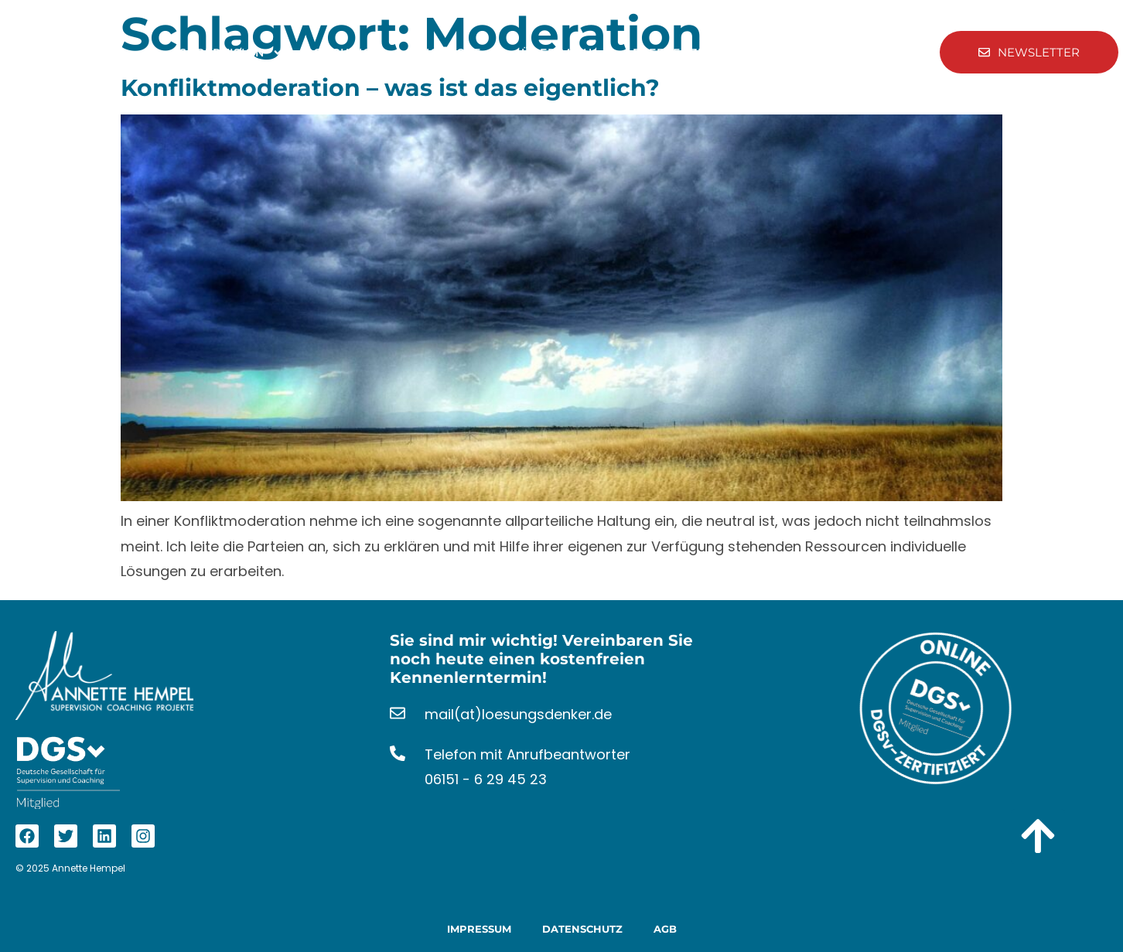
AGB (665, 929)
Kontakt (765, 53)
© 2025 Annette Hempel (70, 868)
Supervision (231, 52)
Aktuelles (851, 53)
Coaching (348, 52)
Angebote (456, 52)
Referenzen (674, 53)
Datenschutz (582, 929)
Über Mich (566, 52)
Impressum (479, 929)
